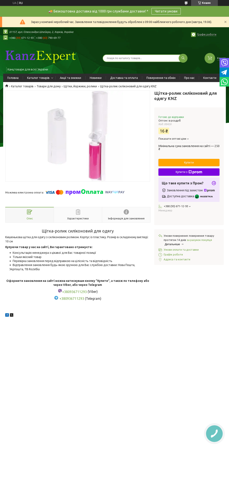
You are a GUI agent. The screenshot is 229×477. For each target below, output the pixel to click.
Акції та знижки (70, 77)
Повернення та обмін (160, 77)
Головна (13, 77)
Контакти (209, 77)
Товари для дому (49, 86)
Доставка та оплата (124, 77)
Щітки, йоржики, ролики (80, 86)
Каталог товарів (38, 77)
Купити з (189, 172)
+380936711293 (71, 298)
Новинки (96, 77)
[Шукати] (183, 58)
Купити (189, 162)
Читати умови (166, 11)
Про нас (189, 77)
